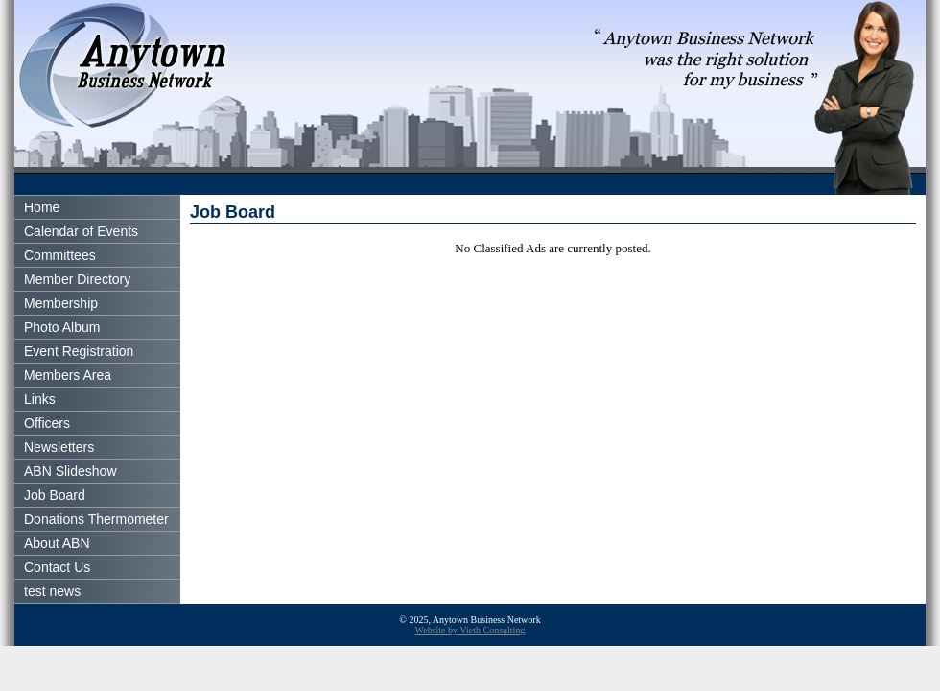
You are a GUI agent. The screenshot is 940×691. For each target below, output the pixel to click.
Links (40, 399)
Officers (47, 423)
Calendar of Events (81, 231)
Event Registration (78, 351)
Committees (60, 255)
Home (41, 207)
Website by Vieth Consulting (470, 630)
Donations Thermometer (96, 519)
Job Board (54, 495)
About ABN (57, 543)
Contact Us (57, 567)
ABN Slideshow (70, 471)
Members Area (67, 375)
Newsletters (59, 447)
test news (52, 591)
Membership (61, 303)
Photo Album (62, 327)
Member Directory (77, 279)
